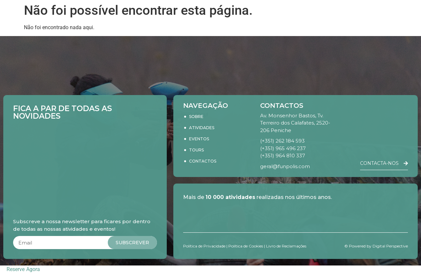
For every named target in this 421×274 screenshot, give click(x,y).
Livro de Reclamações (286, 246)
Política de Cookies (245, 246)
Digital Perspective (390, 246)
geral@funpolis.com (285, 166)
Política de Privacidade (204, 246)
